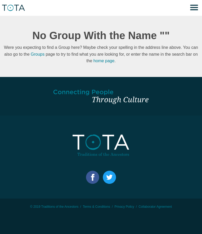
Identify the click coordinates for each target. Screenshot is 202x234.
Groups (37, 54)
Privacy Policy (124, 207)
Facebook (92, 177)
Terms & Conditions (96, 207)
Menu (194, 8)
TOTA (14, 8)
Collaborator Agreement (155, 207)
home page (103, 61)
